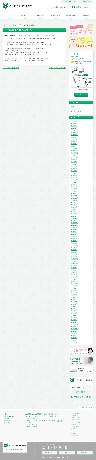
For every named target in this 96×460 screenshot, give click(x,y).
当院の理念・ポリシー (10, 416)
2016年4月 (74, 342)
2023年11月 (74, 173)
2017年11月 (74, 299)
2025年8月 (74, 139)
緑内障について (54, 416)
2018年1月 (74, 295)
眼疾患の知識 (53, 414)
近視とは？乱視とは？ (32, 418)
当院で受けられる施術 (56, 421)
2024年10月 (74, 157)
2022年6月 (74, 209)
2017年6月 (74, 311)
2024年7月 (74, 164)
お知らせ (29, 35)
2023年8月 (74, 180)
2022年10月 (74, 200)
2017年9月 (74, 304)
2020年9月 (74, 247)
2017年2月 (74, 320)
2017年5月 (74, 313)
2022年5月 (74, 211)
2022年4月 (74, 214)
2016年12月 (74, 324)
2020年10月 (74, 245)
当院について (8, 414)
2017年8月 (74, 306)
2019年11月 (74, 261)
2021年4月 (74, 236)
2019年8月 (74, 265)
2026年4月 (74, 121)
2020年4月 (74, 254)
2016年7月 (74, 335)
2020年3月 (74, 256)
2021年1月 (74, 241)
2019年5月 (74, 272)
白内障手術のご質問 (32, 426)
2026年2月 (74, 126)
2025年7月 (74, 141)
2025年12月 (74, 130)
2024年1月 (74, 171)
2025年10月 (74, 135)
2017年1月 (74, 322)
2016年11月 (74, 326)
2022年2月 (74, 218)
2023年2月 (74, 191)
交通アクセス (74, 431)
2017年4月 (74, 315)
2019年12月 (74, 259)
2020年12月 (74, 243)
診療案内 (73, 429)
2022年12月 (74, 196)
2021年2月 (74, 238)
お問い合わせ (74, 435)
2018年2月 (74, 292)
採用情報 (73, 433)
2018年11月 (74, 281)
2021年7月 (74, 232)
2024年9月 (74, 159)
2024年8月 (74, 162)
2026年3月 (74, 123)
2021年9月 (74, 227)
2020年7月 (74, 250)
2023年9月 (74, 177)
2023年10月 (74, 175)
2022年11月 (74, 198)
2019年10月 (74, 263)
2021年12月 (74, 223)
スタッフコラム (37, 35)
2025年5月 (74, 144)
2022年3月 (74, 216)
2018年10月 (74, 283)
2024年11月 (74, 155)
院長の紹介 (7, 423)
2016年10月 (74, 329)
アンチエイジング (75, 413)
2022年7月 (74, 207)
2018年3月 (74, 290)
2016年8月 (74, 333)
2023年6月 (74, 184)
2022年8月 (74, 205)
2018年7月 (74, 288)
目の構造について (31, 416)
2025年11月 (74, 132)
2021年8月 (74, 229)
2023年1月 (74, 193)
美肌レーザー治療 (75, 419)
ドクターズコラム (48, 35)
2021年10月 (74, 225)
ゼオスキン (74, 415)
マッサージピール (75, 420)
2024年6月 (74, 166)
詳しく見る (80, 94)
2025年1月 (74, 150)
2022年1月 (74, 220)
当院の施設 (7, 418)
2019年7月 (74, 268)
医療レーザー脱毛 (75, 417)
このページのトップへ (85, 407)
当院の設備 (7, 420)
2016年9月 (74, 331)
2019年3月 (74, 274)
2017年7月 (74, 308)
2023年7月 (74, 182)
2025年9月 (74, 137)
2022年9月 (74, 202)
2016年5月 (74, 340)
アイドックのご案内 (76, 422)
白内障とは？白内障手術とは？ (36, 414)
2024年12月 (74, 153)
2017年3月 (74, 317)
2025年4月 (74, 146)
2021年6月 (74, 234)
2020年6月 (74, 252)
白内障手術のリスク (32, 424)
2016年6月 (74, 338)
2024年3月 (74, 168)
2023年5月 (74, 186)
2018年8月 (74, 286)
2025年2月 (74, 148)
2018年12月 (74, 279)
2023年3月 (74, 189)
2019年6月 (74, 270)
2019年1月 (74, 277)
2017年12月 (74, 297)
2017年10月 (74, 302)
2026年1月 (74, 128)
